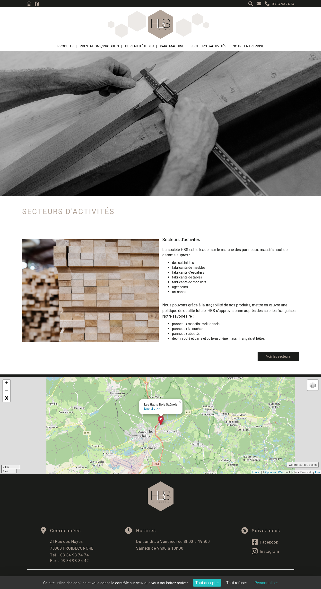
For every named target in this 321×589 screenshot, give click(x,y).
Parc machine (172, 46)
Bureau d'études (139, 46)
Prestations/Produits (99, 46)
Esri (317, 472)
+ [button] (6, 383)
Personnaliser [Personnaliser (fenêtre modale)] (266, 582)
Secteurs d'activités (208, 46)
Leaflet (256, 472)
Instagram (265, 551)
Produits (65, 46)
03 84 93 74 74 (69, 554)
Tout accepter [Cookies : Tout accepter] (207, 582)
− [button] (6, 390)
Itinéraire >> (152, 408)
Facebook (265, 542)
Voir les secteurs (278, 356)
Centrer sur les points (303, 465)
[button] (6, 398)
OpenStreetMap (274, 472)
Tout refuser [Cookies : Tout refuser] (236, 582)
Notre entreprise (248, 46)
